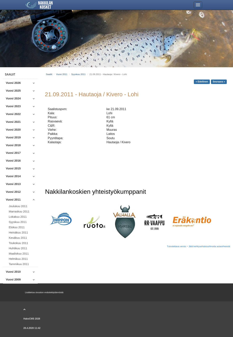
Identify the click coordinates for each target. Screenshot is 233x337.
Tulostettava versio (176, 246)
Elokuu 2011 (17, 227)
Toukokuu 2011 (18, 243)
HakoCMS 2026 (31, 318)
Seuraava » (219, 81)
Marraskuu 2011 (19, 211)
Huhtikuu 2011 (18, 248)
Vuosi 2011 (61, 74)
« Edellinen (202, 81)
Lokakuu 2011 (18, 216)
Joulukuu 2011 (18, 206)
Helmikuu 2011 (18, 258)
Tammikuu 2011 (19, 264)
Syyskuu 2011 (18, 222)
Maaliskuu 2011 (19, 253)
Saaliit (10, 74)
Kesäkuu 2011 (18, 237)
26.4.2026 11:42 (31, 328)
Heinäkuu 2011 (18, 232)
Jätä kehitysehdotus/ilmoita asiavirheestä (209, 246)
